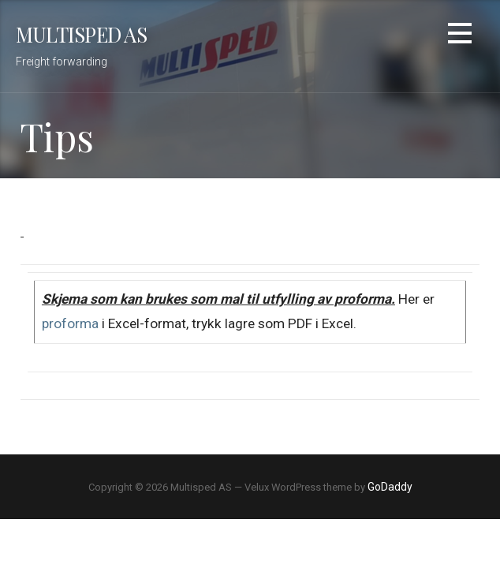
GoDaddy (390, 486)
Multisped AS (81, 34)
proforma (70, 323)
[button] (459, 36)
